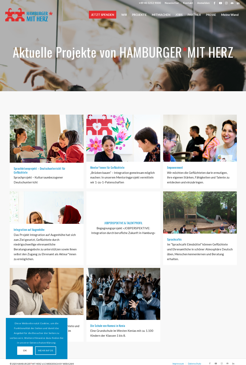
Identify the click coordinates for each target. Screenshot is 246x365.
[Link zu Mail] (232, 3)
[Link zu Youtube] (220, 3)
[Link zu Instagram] (226, 3)
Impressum (178, 363)
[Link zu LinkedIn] (238, 3)
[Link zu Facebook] (214, 3)
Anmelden (203, 2)
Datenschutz (194, 363)
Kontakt (188, 2)
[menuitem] (172, 3)
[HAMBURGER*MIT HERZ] (29, 14)
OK (25, 350)
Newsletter (172, 2)
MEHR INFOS (45, 350)
